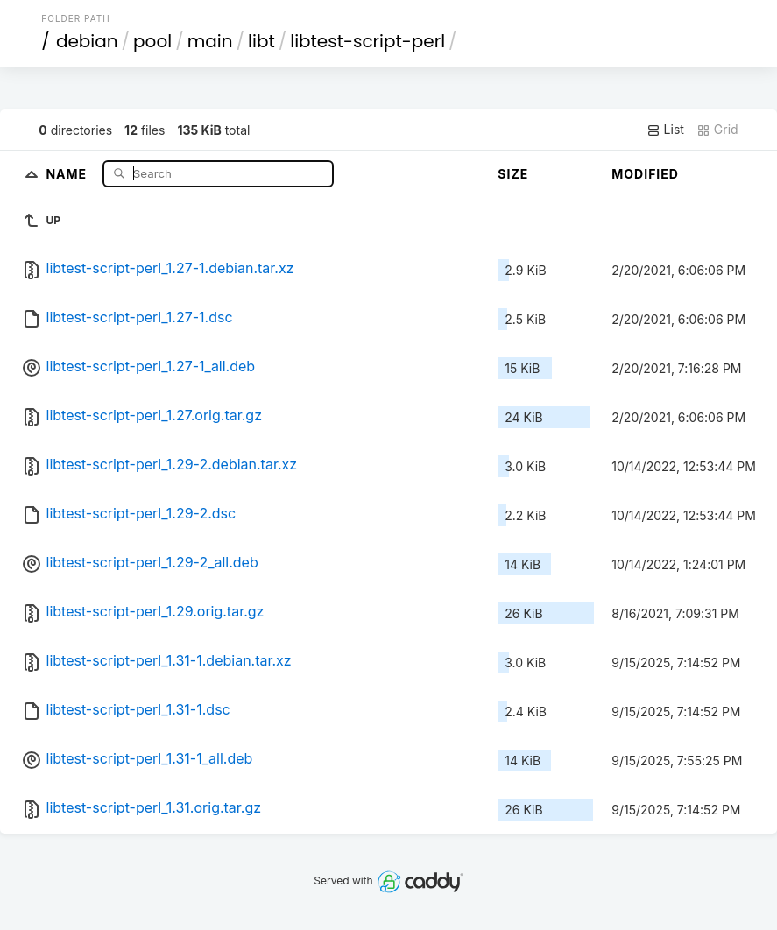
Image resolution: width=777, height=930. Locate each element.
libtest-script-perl (367, 41)
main (210, 41)
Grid (717, 129)
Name (68, 173)
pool (152, 41)
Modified (645, 173)
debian (87, 41)
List (665, 129)
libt (261, 41)
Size (513, 173)
